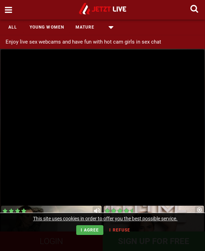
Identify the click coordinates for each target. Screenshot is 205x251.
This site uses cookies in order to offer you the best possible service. (105, 218)
